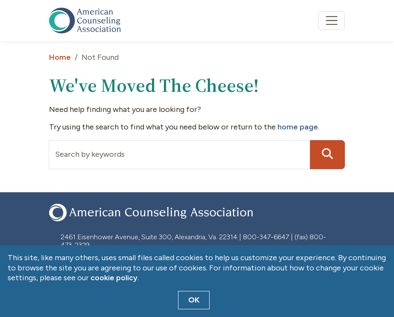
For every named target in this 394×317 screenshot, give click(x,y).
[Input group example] (179, 154)
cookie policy (113, 277)
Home (60, 57)
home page (297, 127)
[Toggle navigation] (331, 20)
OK (194, 300)
